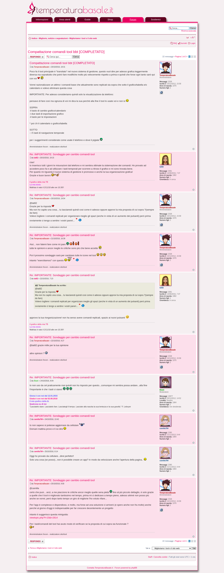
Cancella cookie (160, 557)
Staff (150, 557)
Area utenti (64, 19)
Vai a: (148, 548)
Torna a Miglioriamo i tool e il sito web (46, 548)
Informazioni (42, 19)
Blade (36, 381)
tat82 (36, 158)
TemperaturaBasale (41, 67)
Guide (88, 19)
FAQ (175, 43)
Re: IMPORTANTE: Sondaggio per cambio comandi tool (62, 154)
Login (193, 43)
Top (193, 149)
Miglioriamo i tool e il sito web (83, 38)
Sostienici (156, 19)
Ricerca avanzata (188, 31)
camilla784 (38, 419)
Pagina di (180, 56)
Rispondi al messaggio (36, 57)
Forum (133, 19)
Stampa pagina (187, 37)
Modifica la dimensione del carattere (192, 37)
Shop (110, 19)
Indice (34, 38)
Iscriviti (184, 43)
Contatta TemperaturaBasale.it (100, 568)
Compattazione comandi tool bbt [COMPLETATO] (66, 52)
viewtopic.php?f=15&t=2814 (44, 517)
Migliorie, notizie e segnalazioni (53, 38)
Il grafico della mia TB (39, 182)
